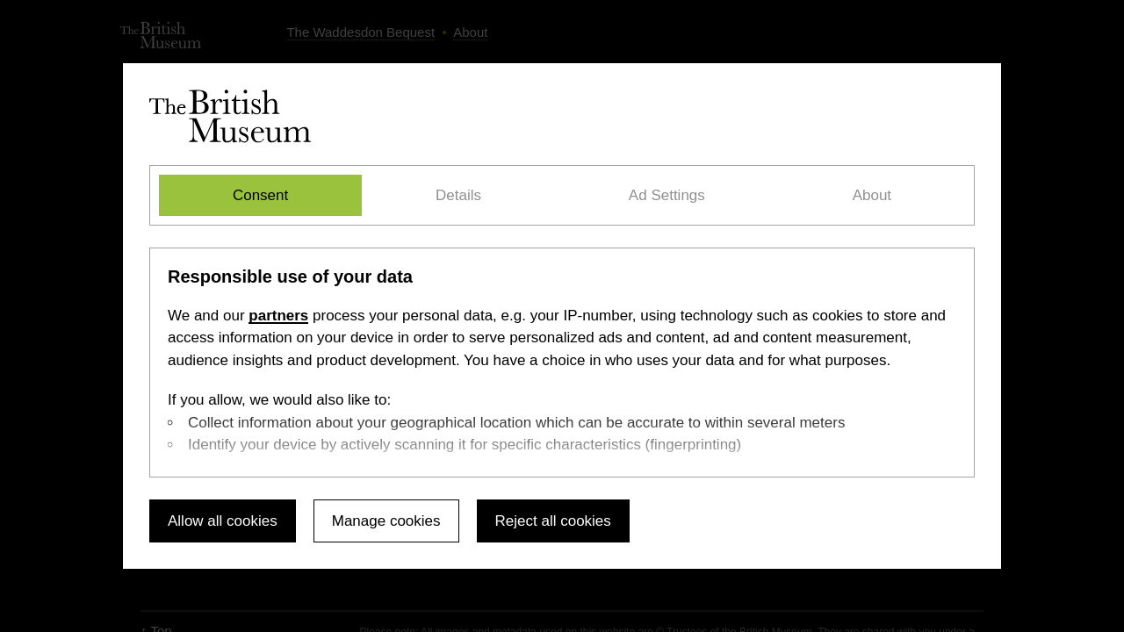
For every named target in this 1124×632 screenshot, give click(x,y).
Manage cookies (386, 521)
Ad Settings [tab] (667, 195)
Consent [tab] (260, 195)
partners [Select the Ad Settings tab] (278, 315)
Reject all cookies (553, 521)
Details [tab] (458, 195)
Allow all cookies (222, 521)
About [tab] (872, 195)
